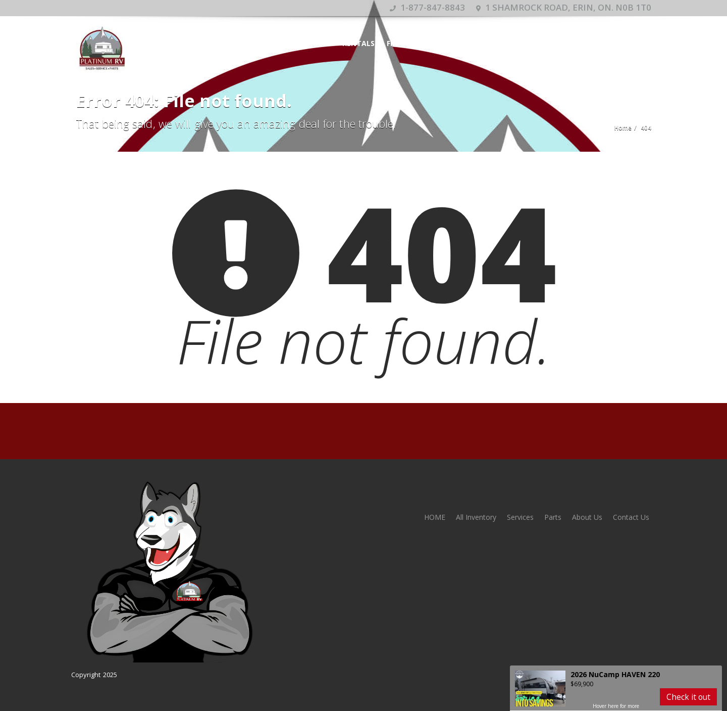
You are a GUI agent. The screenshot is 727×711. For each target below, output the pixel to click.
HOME (263, 43)
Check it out (688, 696)
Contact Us (631, 517)
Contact (521, 43)
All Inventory (476, 517)
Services (476, 43)
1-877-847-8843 (427, 7)
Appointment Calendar (598, 43)
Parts (552, 517)
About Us (587, 517)
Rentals (358, 43)
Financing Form (417, 43)
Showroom (308, 43)
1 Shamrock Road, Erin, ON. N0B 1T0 (563, 7)
